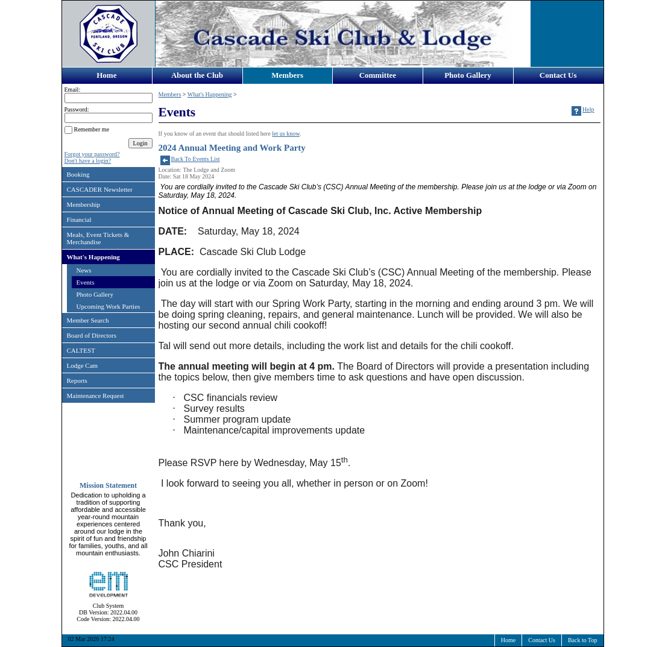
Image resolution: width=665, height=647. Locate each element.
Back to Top (582, 640)
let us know (285, 133)
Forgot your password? (92, 154)
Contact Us (558, 75)
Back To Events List (195, 159)
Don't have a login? (88, 160)
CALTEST (81, 350)
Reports (77, 380)
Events (86, 282)
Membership (84, 204)
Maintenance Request (95, 395)
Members (287, 75)
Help (588, 109)
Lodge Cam (82, 365)
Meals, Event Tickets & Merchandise (98, 238)
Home (106, 75)
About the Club (197, 75)
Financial (79, 219)
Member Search (88, 320)
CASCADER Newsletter (100, 189)
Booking (78, 174)
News (84, 270)
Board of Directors (91, 335)
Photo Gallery (467, 75)
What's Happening (93, 256)
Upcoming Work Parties (108, 306)
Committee (377, 75)
